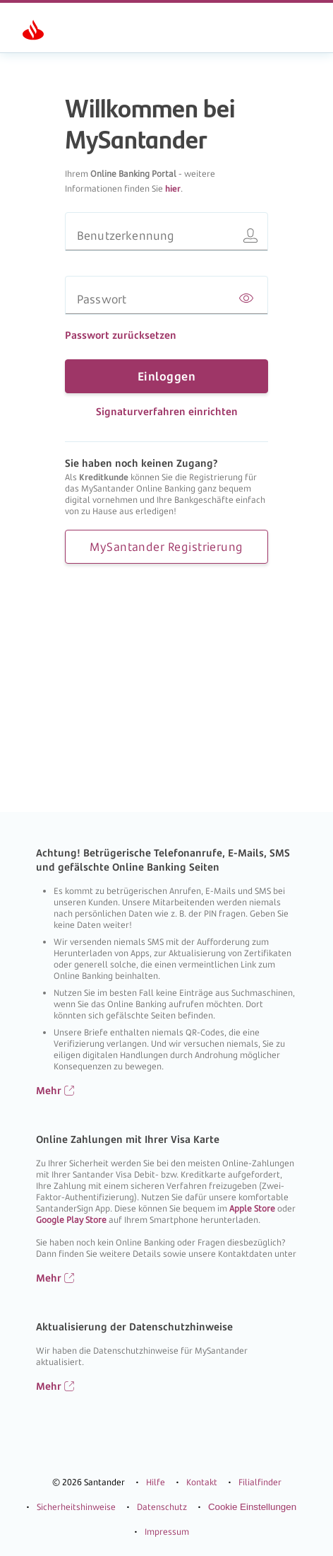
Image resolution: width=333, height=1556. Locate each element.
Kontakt (201, 1507)
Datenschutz (162, 1532)
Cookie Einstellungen (252, 1531)
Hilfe (155, 1507)
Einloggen (166, 376)
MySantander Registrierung (166, 547)
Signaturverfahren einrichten (167, 411)
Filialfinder (259, 1507)
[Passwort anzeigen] (246, 299)
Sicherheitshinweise (76, 1532)
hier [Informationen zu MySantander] (173, 188)
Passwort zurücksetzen (120, 335)
